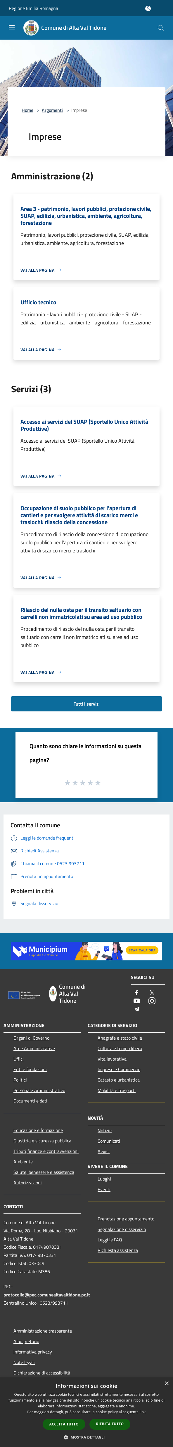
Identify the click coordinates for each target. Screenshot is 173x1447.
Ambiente (23, 1161)
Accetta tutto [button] (64, 1424)
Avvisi (104, 1151)
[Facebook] (137, 993)
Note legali (24, 1362)
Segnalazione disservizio (122, 1229)
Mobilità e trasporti (117, 1090)
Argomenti (52, 110)
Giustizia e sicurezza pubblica (42, 1140)
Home (27, 110)
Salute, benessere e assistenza (43, 1172)
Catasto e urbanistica (119, 1079)
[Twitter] (152, 993)
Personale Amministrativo (39, 1090)
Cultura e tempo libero (120, 1048)
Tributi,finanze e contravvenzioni (46, 1151)
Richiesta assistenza (118, 1250)
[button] (86, 1437)
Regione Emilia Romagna (33, 8)
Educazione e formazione (38, 1130)
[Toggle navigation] (11, 27)
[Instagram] (152, 1001)
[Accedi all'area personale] (148, 9)
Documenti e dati (30, 1100)
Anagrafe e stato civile (120, 1037)
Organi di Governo (31, 1037)
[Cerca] (160, 27)
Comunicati (109, 1140)
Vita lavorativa (112, 1058)
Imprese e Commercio (119, 1069)
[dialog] (86, 1412)
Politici (20, 1079)
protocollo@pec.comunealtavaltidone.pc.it (47, 1294)
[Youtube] (137, 1001)
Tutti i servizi (87, 703)
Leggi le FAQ (110, 1239)
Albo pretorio (26, 1341)
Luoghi (104, 1178)
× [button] (166, 1383)
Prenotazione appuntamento (126, 1218)
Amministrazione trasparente (42, 1330)
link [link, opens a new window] (143, 1411)
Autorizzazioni (27, 1182)
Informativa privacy (32, 1351)
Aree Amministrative (34, 1048)
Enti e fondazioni (30, 1069)
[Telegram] (137, 1009)
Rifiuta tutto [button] (110, 1423)
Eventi (104, 1189)
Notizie (105, 1130)
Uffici (18, 1058)
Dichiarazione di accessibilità (41, 1372)
